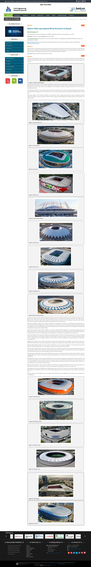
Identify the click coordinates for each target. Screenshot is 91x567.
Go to (83, 25)
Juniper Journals (19, 1)
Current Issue (8, 48)
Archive (7, 51)
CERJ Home (8, 15)
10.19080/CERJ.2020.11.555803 (33, 43)
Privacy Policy (53, 565)
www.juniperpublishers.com (75, 549)
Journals (33, 15)
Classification (17, 15)
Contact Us (71, 15)
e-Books (48, 15)
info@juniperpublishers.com (75, 548)
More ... (13, 554)
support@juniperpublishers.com (55, 552)
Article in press (9, 45)
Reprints (28, 555)
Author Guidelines (30, 548)
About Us (29, 546)
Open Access (40, 15)
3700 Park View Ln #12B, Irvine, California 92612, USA (35, 1)
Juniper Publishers (11, 1)
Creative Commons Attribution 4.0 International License (49, 563)
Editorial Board (9, 42)
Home (76, 19)
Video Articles (29, 553)
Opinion (29, 25)
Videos (53, 15)
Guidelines (26, 15)
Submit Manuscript (62, 15)
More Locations (30, 556)
